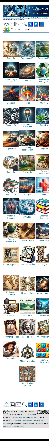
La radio (11, 314)
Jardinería (27, 171)
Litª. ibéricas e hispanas (11, 292)
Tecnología (11, 124)
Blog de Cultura (27, 239)
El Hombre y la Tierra (11, 79)
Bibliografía (27, 420)
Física (27, 102)
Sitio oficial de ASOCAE (27, 383)
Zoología (11, 171)
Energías (27, 193)
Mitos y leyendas (27, 360)
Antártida (27, 216)
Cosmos (27, 79)
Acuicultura (11, 193)
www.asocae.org (21, 417)
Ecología (11, 57)
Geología (11, 102)
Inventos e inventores (27, 124)
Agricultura (11, 147)
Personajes (11, 357)
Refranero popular (11, 336)
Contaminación (27, 57)
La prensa (27, 314)
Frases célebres (27, 336)
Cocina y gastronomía (27, 147)
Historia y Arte (27, 292)
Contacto (17, 420)
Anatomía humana (11, 216)
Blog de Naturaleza (11, 239)
